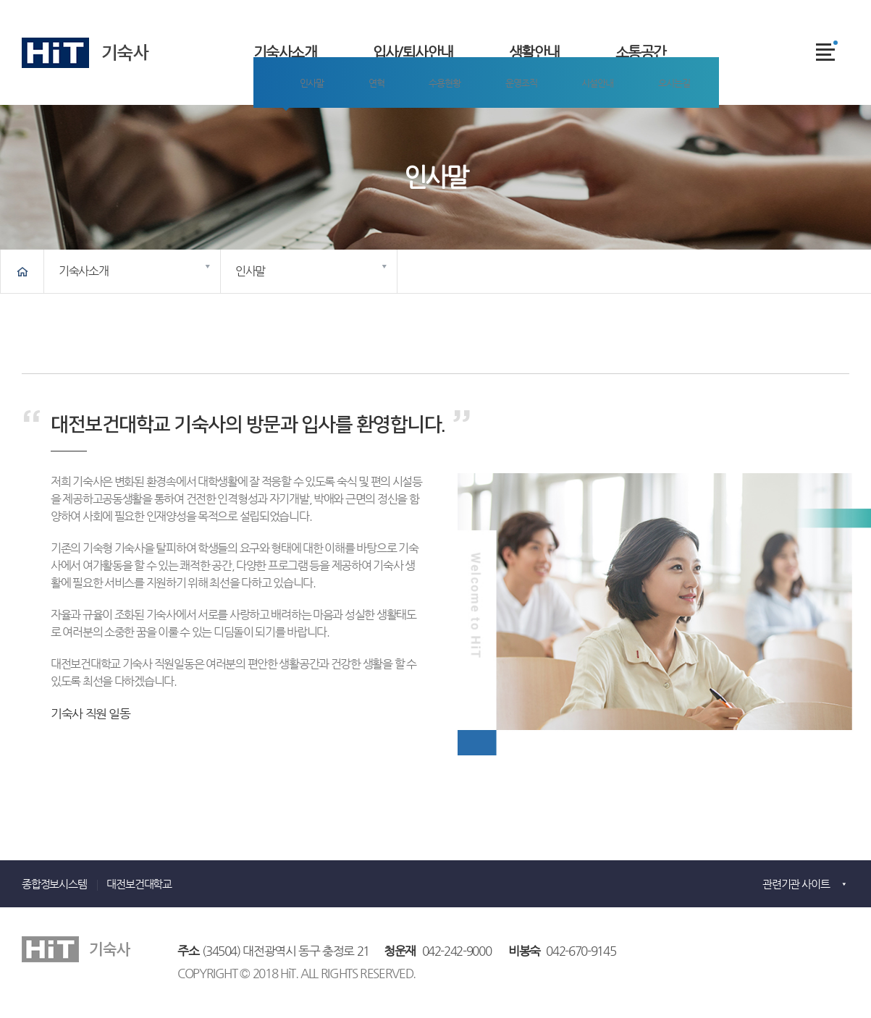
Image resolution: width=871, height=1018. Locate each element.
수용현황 (406, 125)
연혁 (349, 125)
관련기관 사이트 (795, 884)
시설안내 (540, 125)
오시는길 (608, 125)
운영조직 (474, 125)
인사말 (297, 125)
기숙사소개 (284, 52)
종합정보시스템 (54, 884)
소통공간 (640, 52)
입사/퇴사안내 (413, 52)
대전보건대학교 (139, 884)
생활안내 (534, 52)
